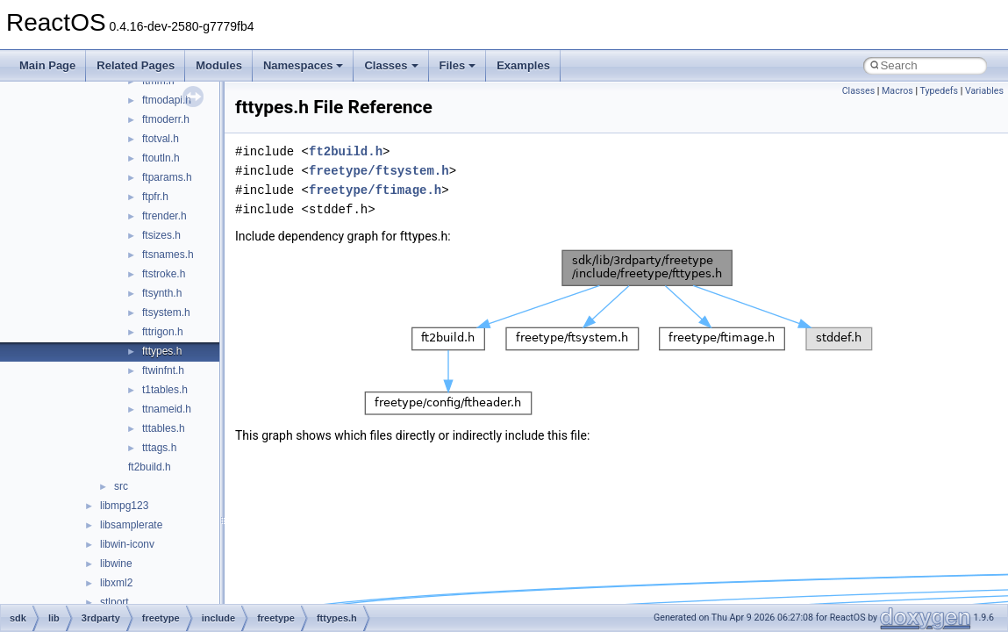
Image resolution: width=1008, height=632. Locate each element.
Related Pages (136, 65)
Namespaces (303, 65)
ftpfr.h (155, 196)
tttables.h (163, 428)
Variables (984, 91)
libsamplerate (131, 525)
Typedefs (939, 91)
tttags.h (159, 448)
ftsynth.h (162, 293)
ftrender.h (164, 216)
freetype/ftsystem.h (379, 170)
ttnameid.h (166, 409)
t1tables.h (165, 390)
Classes (391, 65)
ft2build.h (149, 467)
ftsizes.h (161, 235)
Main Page (47, 65)
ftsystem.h (166, 312)
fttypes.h (162, 351)
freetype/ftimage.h (375, 190)
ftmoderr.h (165, 119)
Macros (897, 91)
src (121, 486)
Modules (219, 65)
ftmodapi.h (166, 100)
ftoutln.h (161, 158)
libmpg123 (124, 505)
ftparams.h (167, 177)
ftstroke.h (163, 274)
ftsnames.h (168, 254)
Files (458, 65)
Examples (523, 65)
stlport (114, 602)
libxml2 (116, 583)
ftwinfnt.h (163, 370)
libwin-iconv (127, 544)
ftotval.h (160, 139)
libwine (116, 563)
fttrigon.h (162, 332)
